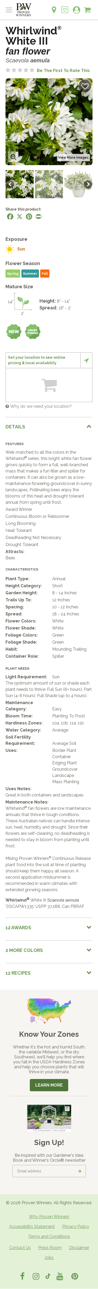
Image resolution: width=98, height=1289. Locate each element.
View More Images (73, 157)
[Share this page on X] (19, 216)
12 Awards (18, 927)
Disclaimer (79, 1247)
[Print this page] (38, 216)
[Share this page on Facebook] (10, 216)
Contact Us (20, 1247)
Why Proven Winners (49, 1216)
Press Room (50, 1247)
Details (15, 426)
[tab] (49, 426)
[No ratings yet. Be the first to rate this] (47, 70)
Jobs (49, 1257)
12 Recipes (18, 973)
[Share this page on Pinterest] (29, 216)
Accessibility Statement (32, 1226)
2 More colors (24, 950)
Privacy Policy (75, 1226)
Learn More (49, 1085)
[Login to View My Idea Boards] (64, 7)
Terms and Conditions (49, 1236)
